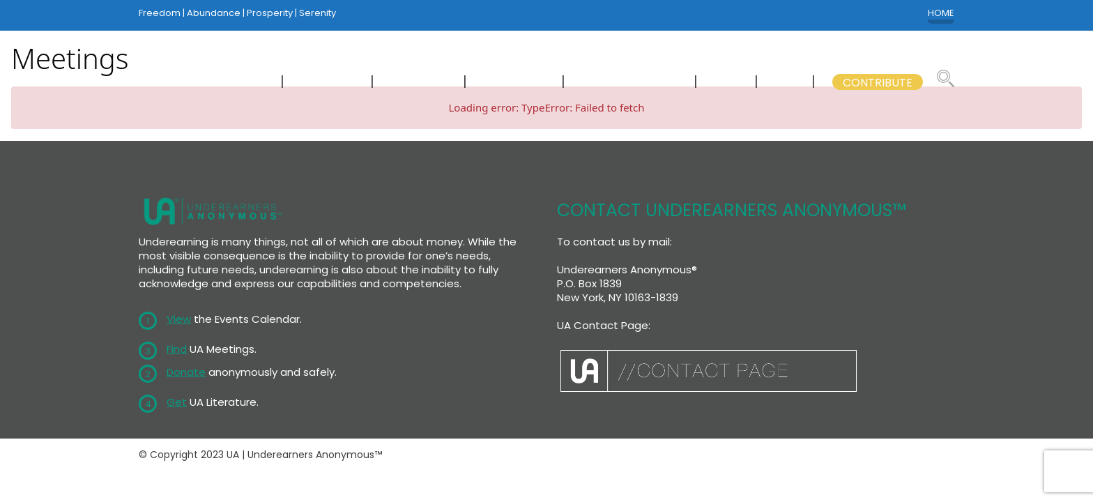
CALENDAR (420, 83)
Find (177, 349)
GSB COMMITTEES (631, 83)
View (179, 319)
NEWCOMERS (230, 83)
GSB (786, 83)
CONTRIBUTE (877, 83)
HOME (941, 13)
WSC (727, 83)
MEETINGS (328, 83)
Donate (186, 372)
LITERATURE (515, 83)
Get (177, 402)
